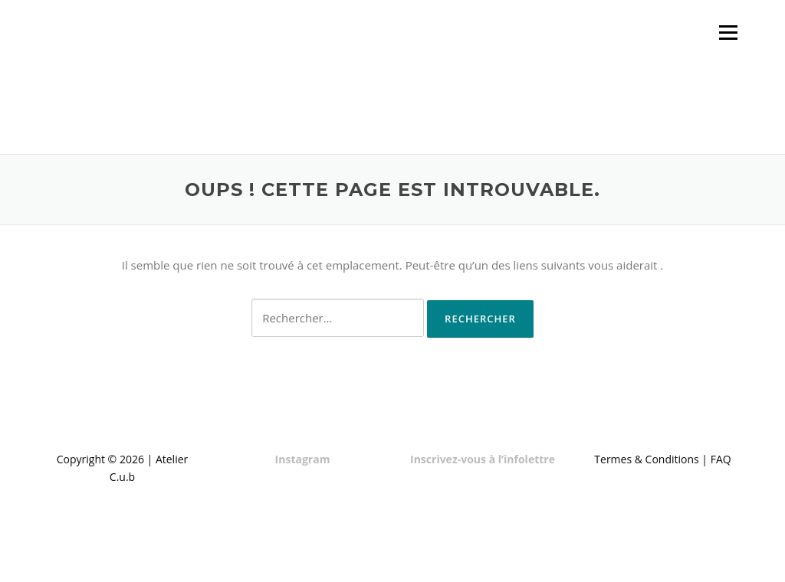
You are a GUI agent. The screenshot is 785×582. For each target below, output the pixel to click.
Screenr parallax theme (604, 557)
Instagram (302, 459)
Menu (727, 32)
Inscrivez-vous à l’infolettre (482, 459)
